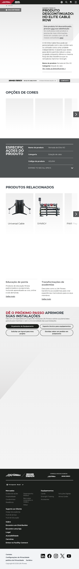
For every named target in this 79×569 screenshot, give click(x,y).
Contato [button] (9, 554)
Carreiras (10, 539)
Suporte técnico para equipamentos (57, 326)
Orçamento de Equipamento (22, 326)
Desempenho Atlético (28, 494)
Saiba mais (10, 296)
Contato (65, 81)
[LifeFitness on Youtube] (69, 558)
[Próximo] (76, 114)
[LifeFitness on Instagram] (56, 558)
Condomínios (10, 499)
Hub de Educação (12, 518)
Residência (9, 502)
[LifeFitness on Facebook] (49, 558)
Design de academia (13, 512)
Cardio (43, 494)
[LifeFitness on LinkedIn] (43, 558)
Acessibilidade (12, 536)
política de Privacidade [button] (15, 560)
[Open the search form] (66, 2)
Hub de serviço (11, 515)
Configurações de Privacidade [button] (17, 557)
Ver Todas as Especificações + (54, 69)
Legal (8, 532)
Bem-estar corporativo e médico (28, 500)
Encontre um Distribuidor (17, 525)
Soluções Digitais (65, 494)
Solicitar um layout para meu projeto (22, 333)
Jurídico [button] (29, 560)
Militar (25, 505)
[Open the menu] (76, 2)
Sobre (8, 522)
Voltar (9, 5)
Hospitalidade (11, 496)
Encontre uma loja (13, 529)
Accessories (45, 499)
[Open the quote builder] (71, 2)
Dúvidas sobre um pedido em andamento (56, 333)
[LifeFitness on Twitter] (62, 558)
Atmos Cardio (63, 496)
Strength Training (47, 496)
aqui (53, 29)
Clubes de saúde (12, 494)
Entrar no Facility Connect (17, 543)
